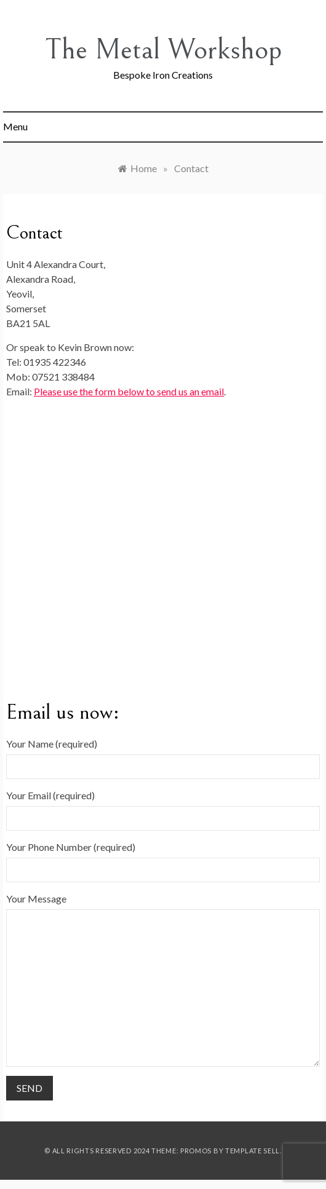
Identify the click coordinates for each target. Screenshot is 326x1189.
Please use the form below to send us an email (129, 391)
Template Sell (252, 1151)
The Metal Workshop (163, 49)
